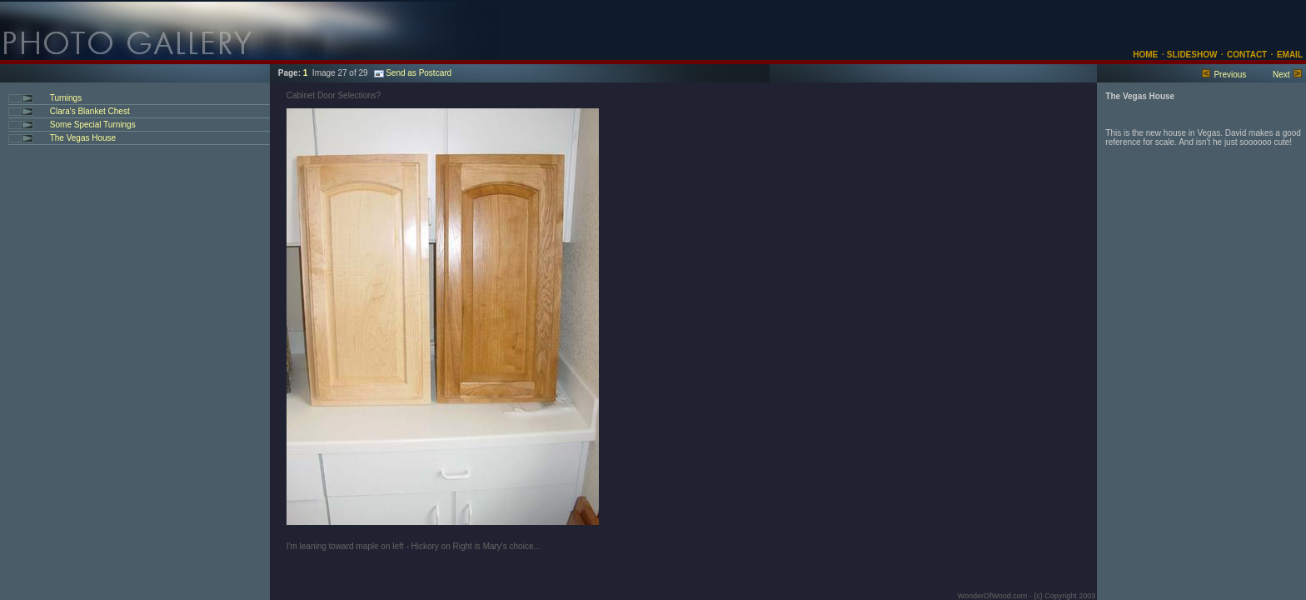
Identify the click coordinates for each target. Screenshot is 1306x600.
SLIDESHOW (1190, 54)
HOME (1145, 54)
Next (1281, 74)
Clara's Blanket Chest (88, 111)
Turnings (64, 97)
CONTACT (1247, 54)
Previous (1230, 74)
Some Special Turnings (91, 124)
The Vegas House (81, 137)
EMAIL (1290, 54)
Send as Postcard (412, 73)
